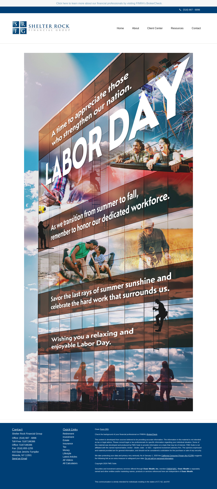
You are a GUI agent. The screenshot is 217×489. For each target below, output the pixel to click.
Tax (64, 447)
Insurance (68, 443)
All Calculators (70, 463)
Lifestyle (67, 453)
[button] (135, 28)
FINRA (169, 469)
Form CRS (104, 429)
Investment (68, 437)
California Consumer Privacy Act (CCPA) (177, 456)
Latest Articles (70, 456)
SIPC (174, 469)
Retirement (68, 433)
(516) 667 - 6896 (189, 9)
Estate (66, 440)
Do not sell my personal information (159, 458)
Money (66, 450)
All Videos (68, 460)
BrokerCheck (152, 434)
